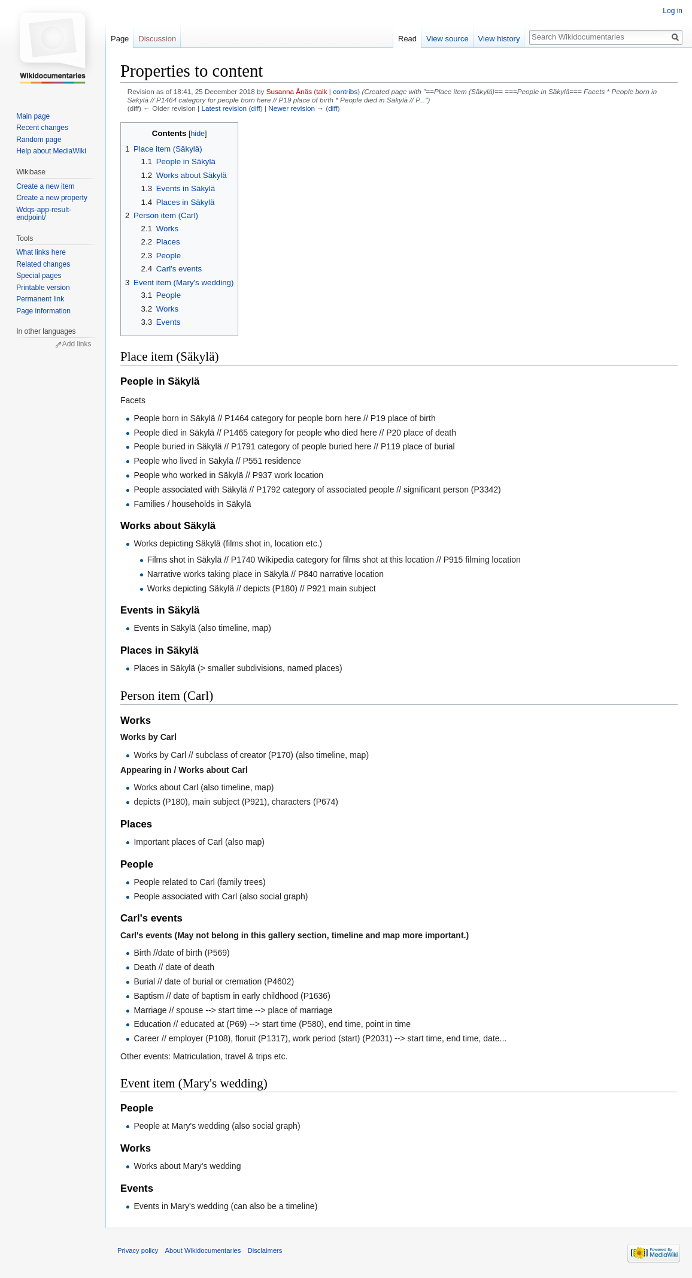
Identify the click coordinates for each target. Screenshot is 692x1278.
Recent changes (42, 127)
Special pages (38, 275)
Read (407, 38)
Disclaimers (265, 1250)
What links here (41, 252)
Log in (672, 11)
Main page (33, 116)
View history (499, 38)
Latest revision (224, 108)
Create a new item (45, 186)
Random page (38, 139)
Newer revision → (296, 108)
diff (255, 108)
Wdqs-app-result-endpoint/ (43, 214)
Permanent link (40, 299)
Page (120, 38)
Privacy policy (137, 1250)
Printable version (42, 287)
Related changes (43, 264)
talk (321, 91)
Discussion (157, 38)
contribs (345, 91)
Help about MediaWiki (51, 151)
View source (447, 38)
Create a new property (51, 198)
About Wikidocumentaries (203, 1250)
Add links (77, 344)
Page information (43, 311)
